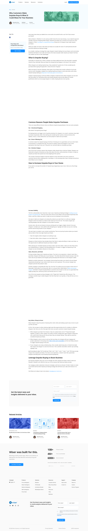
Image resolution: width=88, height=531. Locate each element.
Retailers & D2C (13, 430)
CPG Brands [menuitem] (37, 485)
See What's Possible (73, 2)
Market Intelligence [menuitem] (26, 487)
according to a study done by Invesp (46, 42)
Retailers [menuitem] (37, 482)
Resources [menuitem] (51, 480)
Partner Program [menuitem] (75, 487)
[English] (12, 482)
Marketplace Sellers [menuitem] (39, 489)
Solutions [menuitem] (37, 480)
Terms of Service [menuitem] (61, 528)
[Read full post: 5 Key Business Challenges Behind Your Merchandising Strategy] (44, 423)
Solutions (27, 2)
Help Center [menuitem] (64, 482)
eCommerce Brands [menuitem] (39, 487)
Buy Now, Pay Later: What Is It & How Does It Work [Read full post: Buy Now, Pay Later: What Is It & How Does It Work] (19, 432)
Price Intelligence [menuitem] (25, 482)
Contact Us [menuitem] (64, 485)
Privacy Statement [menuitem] (49, 528)
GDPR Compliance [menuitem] (75, 528)
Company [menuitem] (74, 480)
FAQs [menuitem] (50, 492)
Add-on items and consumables (56, 341)
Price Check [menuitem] (24, 492)
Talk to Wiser (17, 51)
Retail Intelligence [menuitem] (25, 485)
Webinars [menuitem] (51, 494)
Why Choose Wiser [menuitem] (52, 485)
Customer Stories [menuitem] (52, 482)
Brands (13, 9)
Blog (10, 9)
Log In (65, 2)
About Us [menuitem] (74, 482)
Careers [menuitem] (73, 485)
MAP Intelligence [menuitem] (25, 489)
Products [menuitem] (24, 480)
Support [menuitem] (63, 480)
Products (20, 2)
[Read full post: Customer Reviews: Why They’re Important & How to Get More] (68, 423)
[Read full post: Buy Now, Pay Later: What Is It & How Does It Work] (20, 423)
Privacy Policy (59, 515)
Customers (40, 2)
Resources (33, 2)
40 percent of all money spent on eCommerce (53, 72)
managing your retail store (55, 371)
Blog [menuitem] (50, 487)
